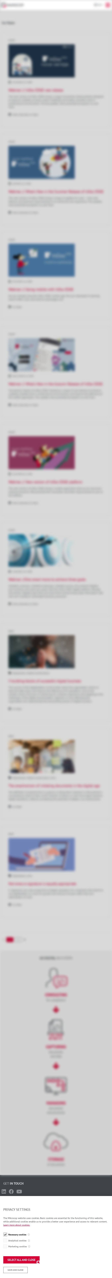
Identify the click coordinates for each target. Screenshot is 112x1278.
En (99, 5)
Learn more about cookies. (16, 1243)
